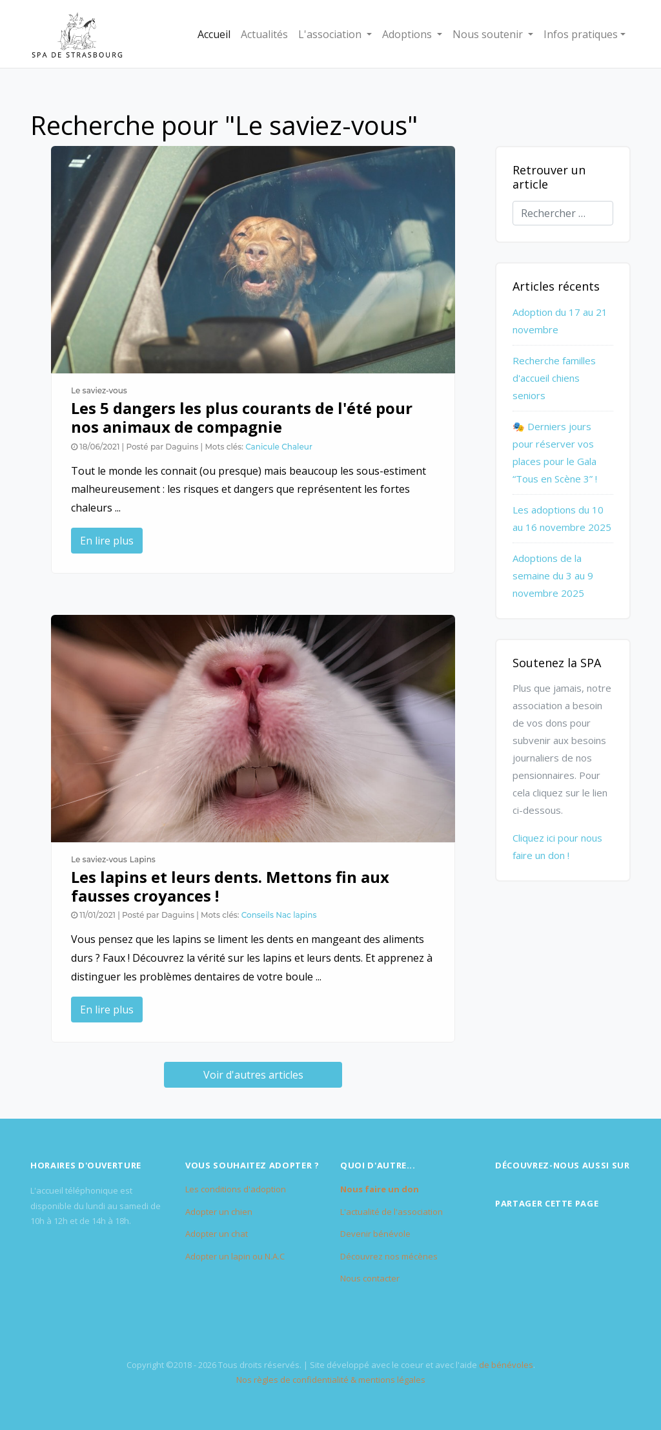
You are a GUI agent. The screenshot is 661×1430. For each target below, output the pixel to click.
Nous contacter (370, 1278)
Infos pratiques (581, 34)
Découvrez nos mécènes (389, 1256)
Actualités (264, 34)
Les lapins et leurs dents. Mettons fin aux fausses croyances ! (230, 886)
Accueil (214, 34)
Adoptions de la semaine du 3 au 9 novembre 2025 (553, 575)
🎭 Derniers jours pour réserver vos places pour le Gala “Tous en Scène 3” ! (555, 452)
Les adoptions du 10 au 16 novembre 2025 (562, 518)
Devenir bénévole (375, 1233)
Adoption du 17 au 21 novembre (560, 321)
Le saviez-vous (99, 390)
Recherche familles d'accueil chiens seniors (554, 378)
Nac (283, 915)
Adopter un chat (216, 1233)
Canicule (262, 446)
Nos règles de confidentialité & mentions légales (330, 1379)
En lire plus (107, 541)
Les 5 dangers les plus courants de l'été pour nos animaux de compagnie (241, 417)
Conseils (257, 915)
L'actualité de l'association (391, 1212)
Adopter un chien (218, 1212)
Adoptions (408, 34)
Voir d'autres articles (253, 1075)
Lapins (143, 859)
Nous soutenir (489, 34)
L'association (331, 34)
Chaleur (296, 446)
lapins (304, 915)
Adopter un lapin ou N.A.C (235, 1256)
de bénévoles (506, 1365)
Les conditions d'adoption (235, 1189)
